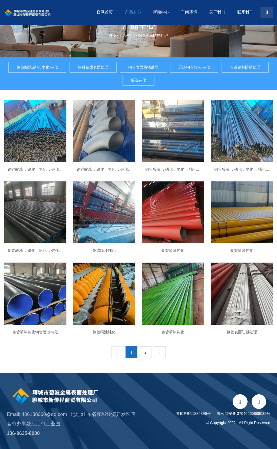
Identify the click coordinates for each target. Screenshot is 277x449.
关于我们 (217, 12)
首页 (113, 35)
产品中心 (133, 12)
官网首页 (105, 12)
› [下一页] (159, 352)
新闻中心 (161, 12)
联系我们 (245, 12)
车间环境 (189, 12)
